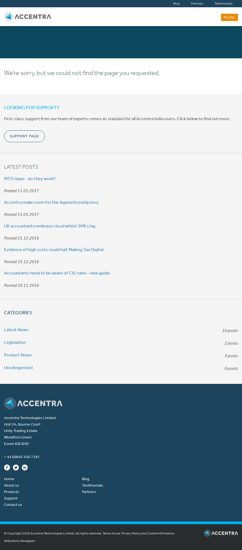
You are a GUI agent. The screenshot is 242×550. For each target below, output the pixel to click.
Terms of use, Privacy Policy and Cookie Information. (139, 533)
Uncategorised (18, 367)
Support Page (24, 136)
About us (11, 485)
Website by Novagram (19, 541)
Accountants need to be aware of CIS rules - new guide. (57, 273)
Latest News (16, 329)
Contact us (13, 504)
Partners (197, 3)
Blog (176, 3)
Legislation (15, 342)
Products (11, 492)
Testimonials (224, 3)
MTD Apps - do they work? (30, 178)
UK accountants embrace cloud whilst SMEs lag (49, 225)
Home (9, 479)
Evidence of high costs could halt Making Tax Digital (54, 249)
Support (10, 498)
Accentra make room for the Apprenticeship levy (51, 202)
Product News (18, 355)
